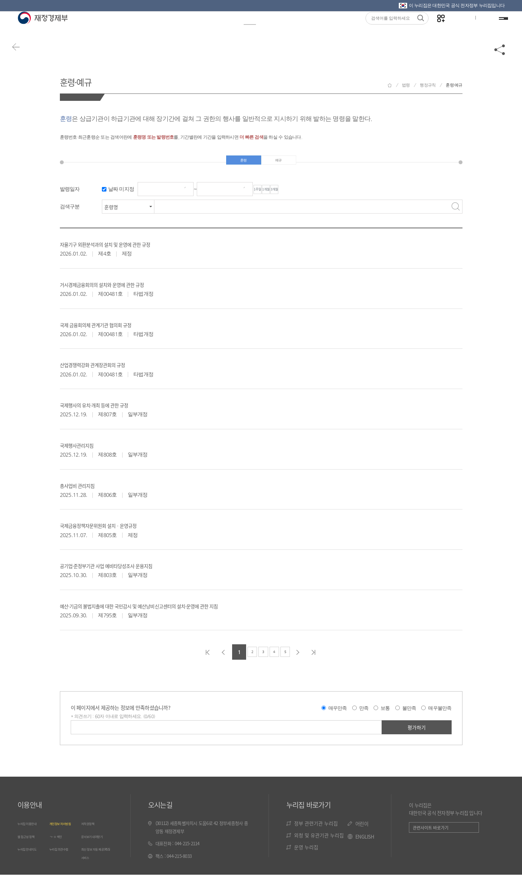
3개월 (325, 194)
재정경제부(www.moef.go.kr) (43, 28)
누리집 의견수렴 (63, 869)
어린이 (361, 828)
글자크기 (456, 28)
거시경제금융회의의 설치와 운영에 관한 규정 (121, 289)
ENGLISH (364, 841)
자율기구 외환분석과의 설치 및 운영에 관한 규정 (126, 248)
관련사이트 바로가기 (430, 833)
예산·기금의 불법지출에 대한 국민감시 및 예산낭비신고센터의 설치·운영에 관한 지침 (175, 610)
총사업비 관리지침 (85, 490)
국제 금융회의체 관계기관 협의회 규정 (112, 329)
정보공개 (108, 28)
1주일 (267, 194)
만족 (364, 713)
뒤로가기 (24, 56)
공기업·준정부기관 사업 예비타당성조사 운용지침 (127, 570)
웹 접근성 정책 (30, 848)
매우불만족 (439, 713)
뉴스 (147, 28)
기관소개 (331, 28)
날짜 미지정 (121, 194)
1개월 (296, 194)
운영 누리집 (306, 852)
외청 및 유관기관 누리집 (319, 840)
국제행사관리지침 (84, 449)
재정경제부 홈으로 (390, 85)
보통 (385, 713)
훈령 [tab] (243, 163)
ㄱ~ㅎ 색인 (59, 848)
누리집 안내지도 (32, 869)
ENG (478, 28)
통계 (213, 28)
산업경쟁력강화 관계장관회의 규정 (107, 369)
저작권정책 (91, 828)
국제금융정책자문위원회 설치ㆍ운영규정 (116, 530)
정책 (180, 28)
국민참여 (286, 28)
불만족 (409, 713)
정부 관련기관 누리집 (316, 828)
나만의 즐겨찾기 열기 (434, 28)
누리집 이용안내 (32, 828)
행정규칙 (428, 85)
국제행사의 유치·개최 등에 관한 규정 (110, 409)
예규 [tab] (278, 163)
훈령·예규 (84, 80)
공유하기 (500, 57)
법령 (247, 28)
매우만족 (337, 713)
